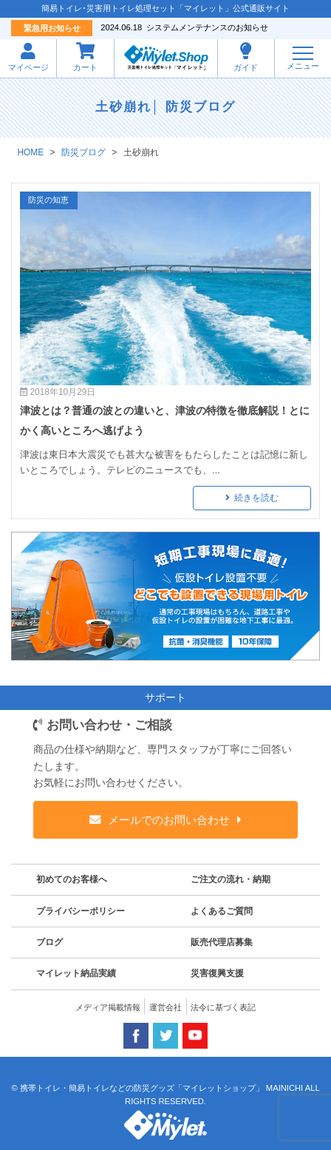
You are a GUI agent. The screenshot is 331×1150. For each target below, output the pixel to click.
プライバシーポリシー (80, 911)
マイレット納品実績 (76, 973)
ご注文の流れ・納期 (230, 879)
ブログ (49, 942)
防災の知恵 (48, 199)
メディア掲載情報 (107, 1007)
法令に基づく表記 (223, 1007)
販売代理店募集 (222, 942)
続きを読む (256, 498)
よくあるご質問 (222, 911)
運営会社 (165, 1007)
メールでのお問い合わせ (169, 820)
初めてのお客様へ (71, 879)
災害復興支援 (217, 973)
